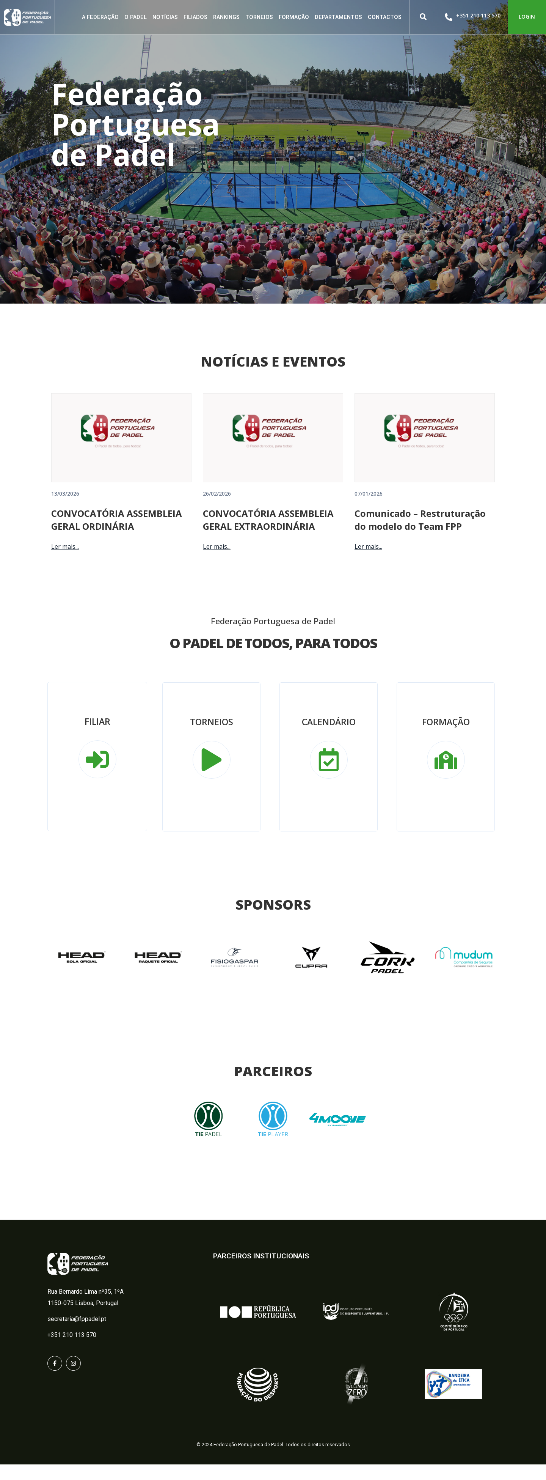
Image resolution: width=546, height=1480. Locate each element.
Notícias (165, 17)
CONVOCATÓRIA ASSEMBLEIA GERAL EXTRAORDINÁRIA (268, 535)
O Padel (135, 17)
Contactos (385, 17)
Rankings (226, 17)
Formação (294, 17)
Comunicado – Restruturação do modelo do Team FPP (420, 535)
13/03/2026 (65, 509)
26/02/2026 (217, 509)
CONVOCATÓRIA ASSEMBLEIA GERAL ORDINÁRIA (116, 535)
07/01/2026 (369, 509)
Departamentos (338, 17)
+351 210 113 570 (478, 15)
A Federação (100, 17)
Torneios (259, 17)
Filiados (195, 17)
